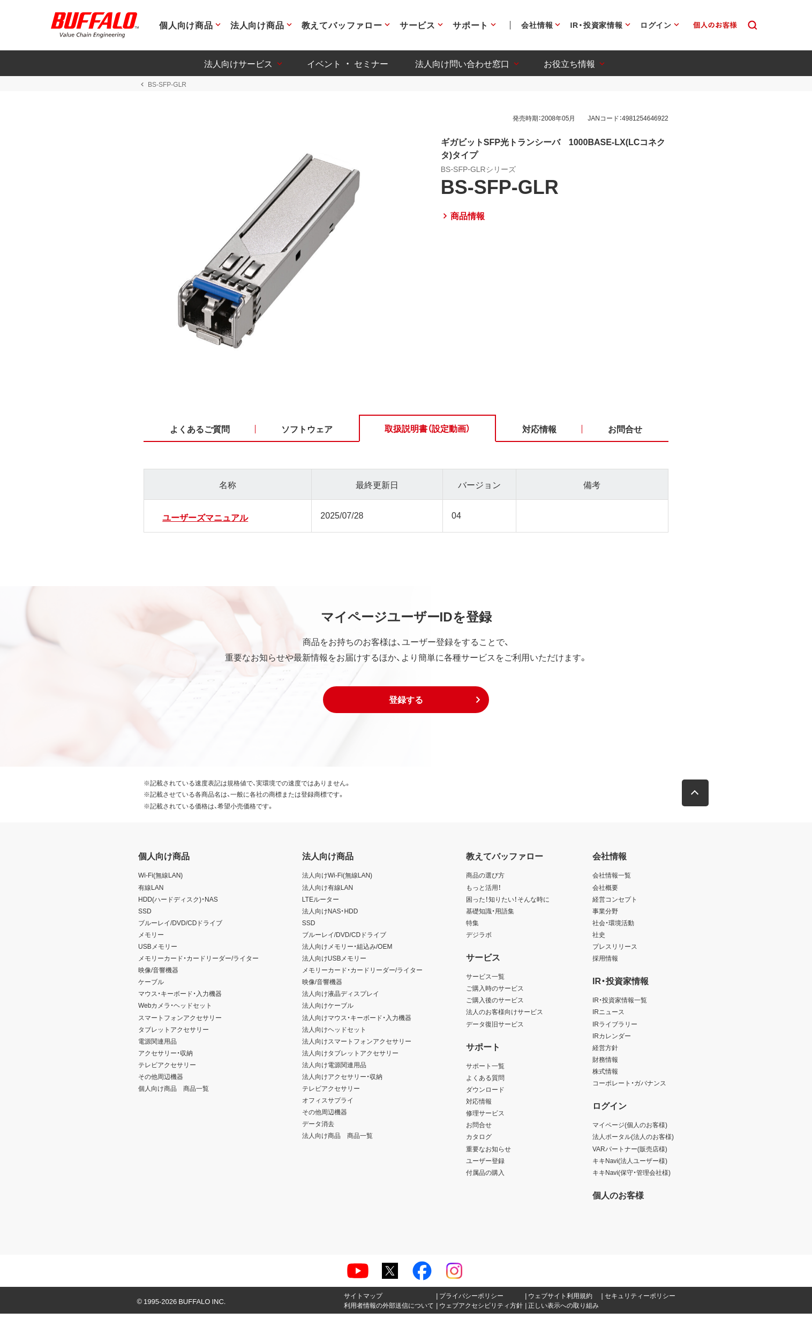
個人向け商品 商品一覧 (173, 1093)
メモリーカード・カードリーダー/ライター (198, 963)
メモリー (151, 940)
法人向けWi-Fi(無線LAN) (337, 880)
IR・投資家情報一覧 (619, 1005)
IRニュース (608, 1017)
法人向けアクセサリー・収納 (342, 1081)
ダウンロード (485, 1094)
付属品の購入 (485, 1177)
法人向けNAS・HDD (330, 915)
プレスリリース (614, 951)
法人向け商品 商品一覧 (337, 1140)
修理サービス (485, 1118)
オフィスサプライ (328, 1105)
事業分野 (605, 915)
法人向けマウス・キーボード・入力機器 (356, 1022)
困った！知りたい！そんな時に (508, 904)
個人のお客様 (618, 1200)
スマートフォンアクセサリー (180, 1022)
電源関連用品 (157, 1046)
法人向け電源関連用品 (334, 1070)
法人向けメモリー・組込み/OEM (347, 951)
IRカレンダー (611, 1040)
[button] (406, 704)
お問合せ (479, 1130)
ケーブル (151, 987)
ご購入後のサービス (495, 1005)
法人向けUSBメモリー (334, 963)
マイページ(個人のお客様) (629, 1130)
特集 (472, 928)
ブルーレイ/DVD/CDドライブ (180, 928)
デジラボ (479, 940)
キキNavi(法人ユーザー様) (629, 1165)
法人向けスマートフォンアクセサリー (356, 1046)
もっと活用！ (483, 892)
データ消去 (318, 1129)
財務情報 (605, 1064)
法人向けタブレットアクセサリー (350, 1058)
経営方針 (605, 1053)
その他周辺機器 (160, 1081)
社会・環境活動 (613, 928)
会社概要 (605, 892)
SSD (145, 915)
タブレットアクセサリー (173, 1034)
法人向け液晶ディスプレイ (340, 998)
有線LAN (150, 892)
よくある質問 (485, 1083)
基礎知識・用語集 (490, 915)
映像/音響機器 (158, 975)
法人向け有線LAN (327, 892)
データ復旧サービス (495, 1028)
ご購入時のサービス (495, 993)
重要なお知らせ (488, 1153)
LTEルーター (320, 904)
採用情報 (605, 963)
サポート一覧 (485, 1071)
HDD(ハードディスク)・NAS (178, 904)
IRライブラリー (614, 1028)
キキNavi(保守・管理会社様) (631, 1177)
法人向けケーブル (328, 1010)
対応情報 (479, 1106)
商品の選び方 (485, 880)
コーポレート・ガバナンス (629, 1088)
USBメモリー (157, 951)
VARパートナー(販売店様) (629, 1153)
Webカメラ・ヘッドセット (175, 1010)
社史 (598, 940)
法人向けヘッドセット (334, 1034)
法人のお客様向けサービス (504, 1017)
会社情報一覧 (611, 880)
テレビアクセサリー (167, 1070)
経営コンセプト (614, 904)
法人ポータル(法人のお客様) (633, 1141)
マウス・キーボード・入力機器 (180, 998)
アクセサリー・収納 (165, 1058)
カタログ (479, 1141)
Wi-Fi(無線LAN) (160, 880)
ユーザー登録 (485, 1165)
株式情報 (605, 1076)
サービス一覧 (485, 981)
